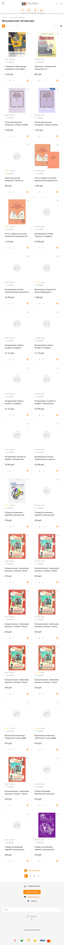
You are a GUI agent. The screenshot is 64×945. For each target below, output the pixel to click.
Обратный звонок (32, 892)
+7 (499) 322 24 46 (33, 886)
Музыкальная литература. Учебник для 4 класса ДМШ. (16, 737)
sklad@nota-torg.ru (33, 897)
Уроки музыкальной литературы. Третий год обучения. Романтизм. (14, 180)
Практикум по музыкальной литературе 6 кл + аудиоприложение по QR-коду (46, 69)
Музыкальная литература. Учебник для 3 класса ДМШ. (45, 737)
